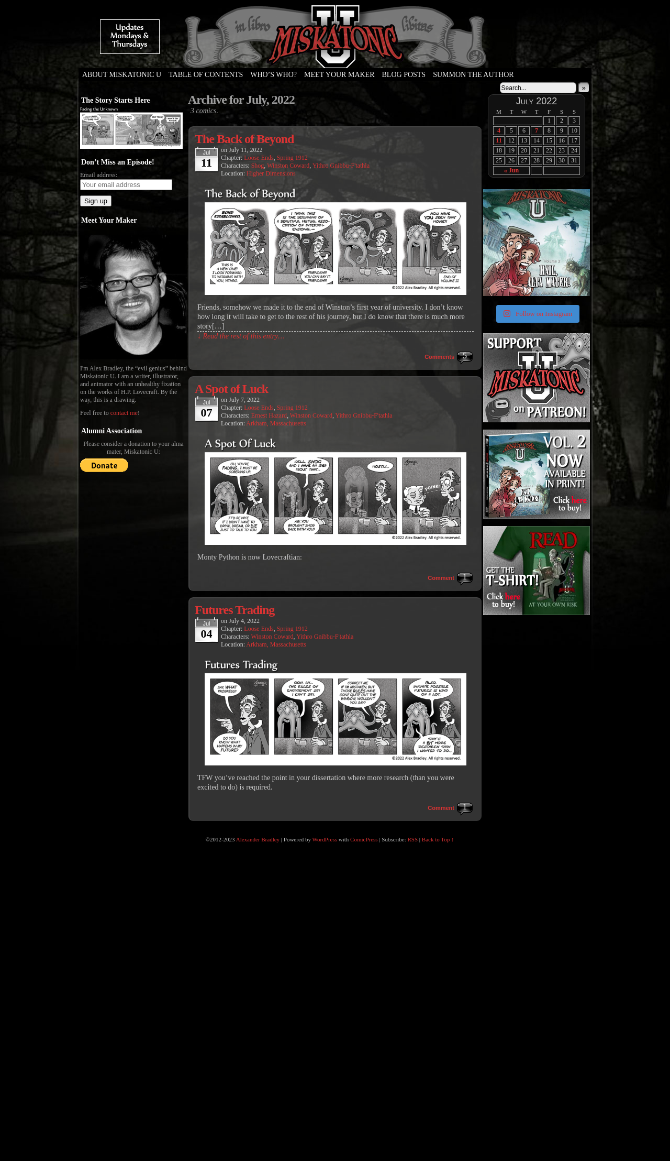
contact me (124, 413)
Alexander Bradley (258, 839)
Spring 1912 (292, 157)
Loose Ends (258, 157)
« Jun (511, 170)
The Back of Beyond (244, 139)
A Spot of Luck (231, 389)
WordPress (324, 839)
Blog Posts (404, 75)
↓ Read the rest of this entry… (241, 336)
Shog (257, 165)
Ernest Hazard (269, 415)
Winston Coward (288, 165)
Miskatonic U (335, 57)
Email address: (98, 175)
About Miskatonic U (121, 75)
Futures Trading (234, 610)
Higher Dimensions (271, 173)
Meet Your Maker (339, 75)
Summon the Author (473, 75)
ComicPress (364, 839)
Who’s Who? (273, 75)
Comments (439, 357)
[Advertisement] (535, 682)
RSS (413, 839)
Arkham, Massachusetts (276, 423)
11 (498, 140)
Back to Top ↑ (438, 839)
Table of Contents (206, 75)
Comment (441, 578)
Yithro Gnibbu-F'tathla (341, 165)
